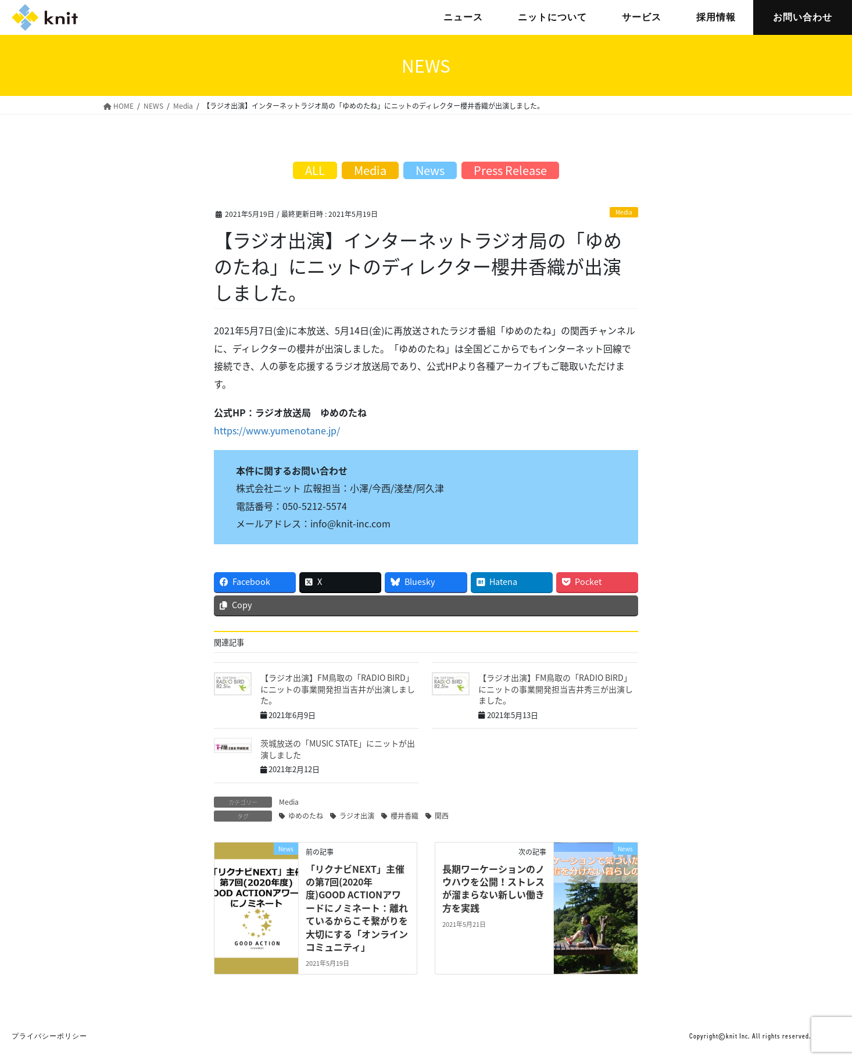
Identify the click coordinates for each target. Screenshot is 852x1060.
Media (623, 212)
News (430, 170)
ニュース (463, 17)
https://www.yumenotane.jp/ (277, 430)
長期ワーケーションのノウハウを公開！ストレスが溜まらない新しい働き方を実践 (493, 888)
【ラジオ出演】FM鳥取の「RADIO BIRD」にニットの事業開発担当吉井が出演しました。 (337, 689)
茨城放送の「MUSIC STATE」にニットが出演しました (337, 749)
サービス (641, 17)
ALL (315, 170)
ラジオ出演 (356, 816)
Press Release (510, 170)
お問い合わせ (802, 17)
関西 (442, 816)
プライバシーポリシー (49, 1036)
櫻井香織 (404, 816)
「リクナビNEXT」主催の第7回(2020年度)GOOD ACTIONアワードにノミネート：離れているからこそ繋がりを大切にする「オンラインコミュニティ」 (357, 908)
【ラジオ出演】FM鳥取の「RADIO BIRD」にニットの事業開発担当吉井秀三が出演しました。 (555, 689)
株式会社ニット (45, 17)
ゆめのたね (305, 816)
